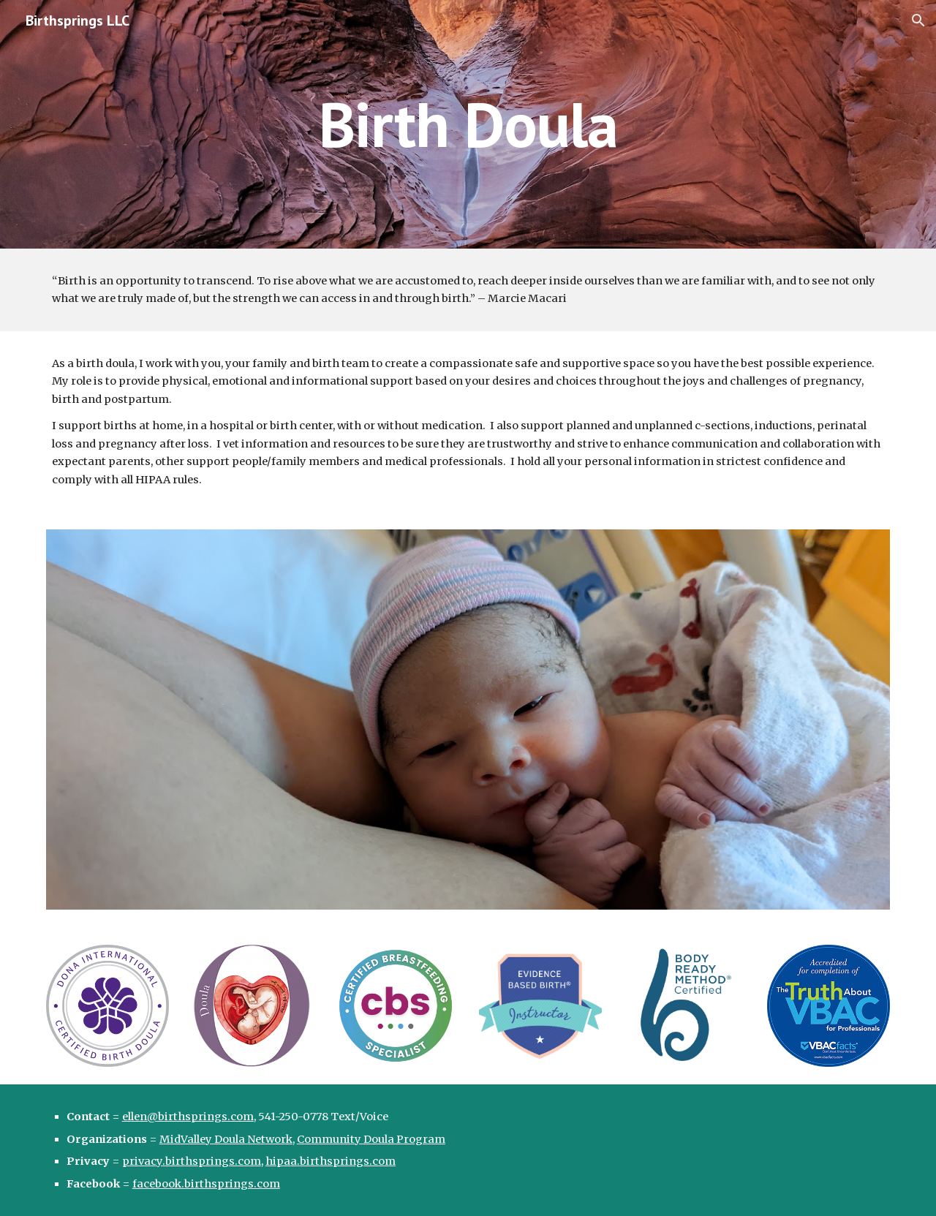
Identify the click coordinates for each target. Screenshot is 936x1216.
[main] (468, 124)
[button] (918, 20)
